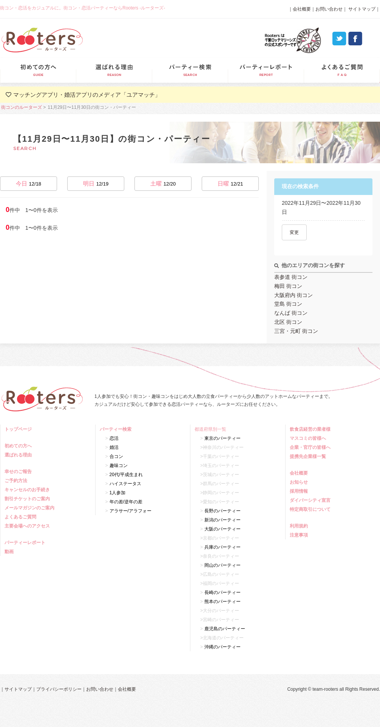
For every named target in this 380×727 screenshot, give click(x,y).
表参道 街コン (290, 277)
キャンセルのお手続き (28, 489)
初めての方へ (19, 446)
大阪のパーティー (222, 529)
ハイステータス (125, 483)
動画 (10, 551)
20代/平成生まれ (126, 474)
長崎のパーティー (222, 592)
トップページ (19, 429)
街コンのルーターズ (21, 107)
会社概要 (302, 9)
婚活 (114, 447)
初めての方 (38, 70)
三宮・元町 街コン (296, 331)
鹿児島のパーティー (224, 628)
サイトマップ (361, 9)
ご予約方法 (16, 480)
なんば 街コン (290, 313)
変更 (294, 232)
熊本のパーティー (222, 601)
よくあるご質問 (342, 70)
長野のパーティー (222, 511)
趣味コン (119, 465)
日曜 (230, 183)
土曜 (163, 183)
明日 (96, 183)
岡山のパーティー (222, 565)
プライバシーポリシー (59, 689)
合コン (116, 456)
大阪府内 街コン (293, 295)
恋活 (114, 438)
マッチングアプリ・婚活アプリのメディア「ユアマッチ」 (87, 94)
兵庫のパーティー (222, 547)
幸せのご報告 (19, 471)
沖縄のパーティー (222, 647)
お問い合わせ (329, 9)
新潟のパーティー (222, 520)
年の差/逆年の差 (126, 501)
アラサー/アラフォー (130, 511)
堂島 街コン (288, 304)
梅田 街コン (288, 286)
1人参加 (118, 492)
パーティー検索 (190, 70)
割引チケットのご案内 (28, 498)
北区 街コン (288, 322)
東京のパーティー (222, 438)
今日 (29, 183)
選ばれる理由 (114, 70)
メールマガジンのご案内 (30, 507)
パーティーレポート (266, 70)
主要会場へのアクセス (28, 526)
